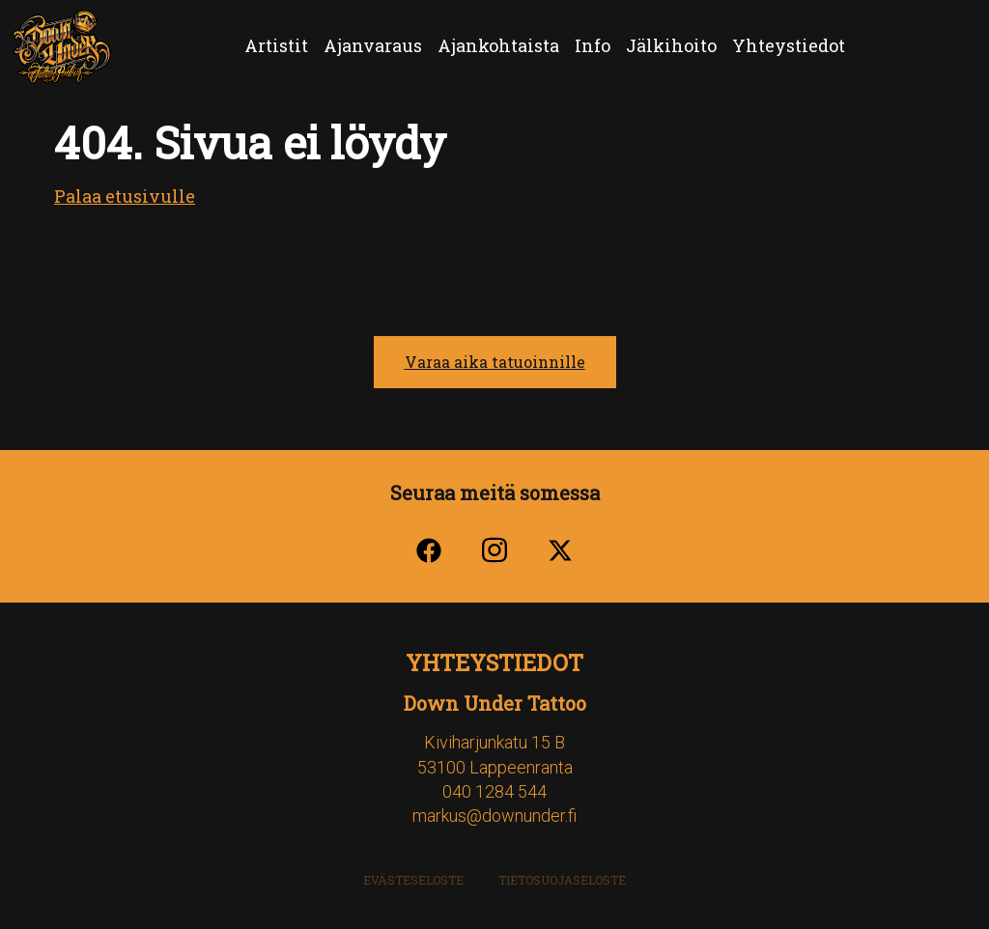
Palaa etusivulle (124, 196)
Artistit (276, 45)
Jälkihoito (671, 45)
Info (592, 45)
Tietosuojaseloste (562, 879)
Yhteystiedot (788, 45)
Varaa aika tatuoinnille (495, 362)
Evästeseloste (413, 879)
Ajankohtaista (498, 45)
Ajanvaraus (373, 45)
